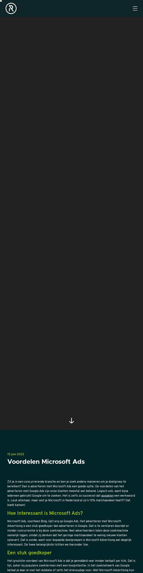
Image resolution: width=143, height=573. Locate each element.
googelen (107, 509)
